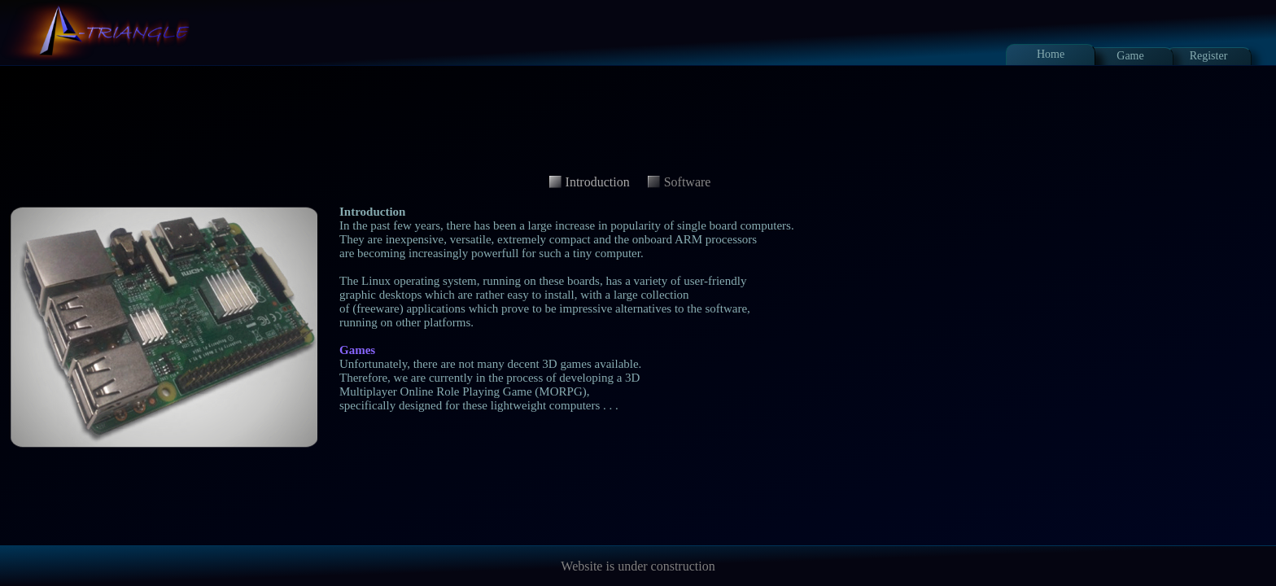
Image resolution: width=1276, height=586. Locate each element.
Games (357, 349)
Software (687, 182)
